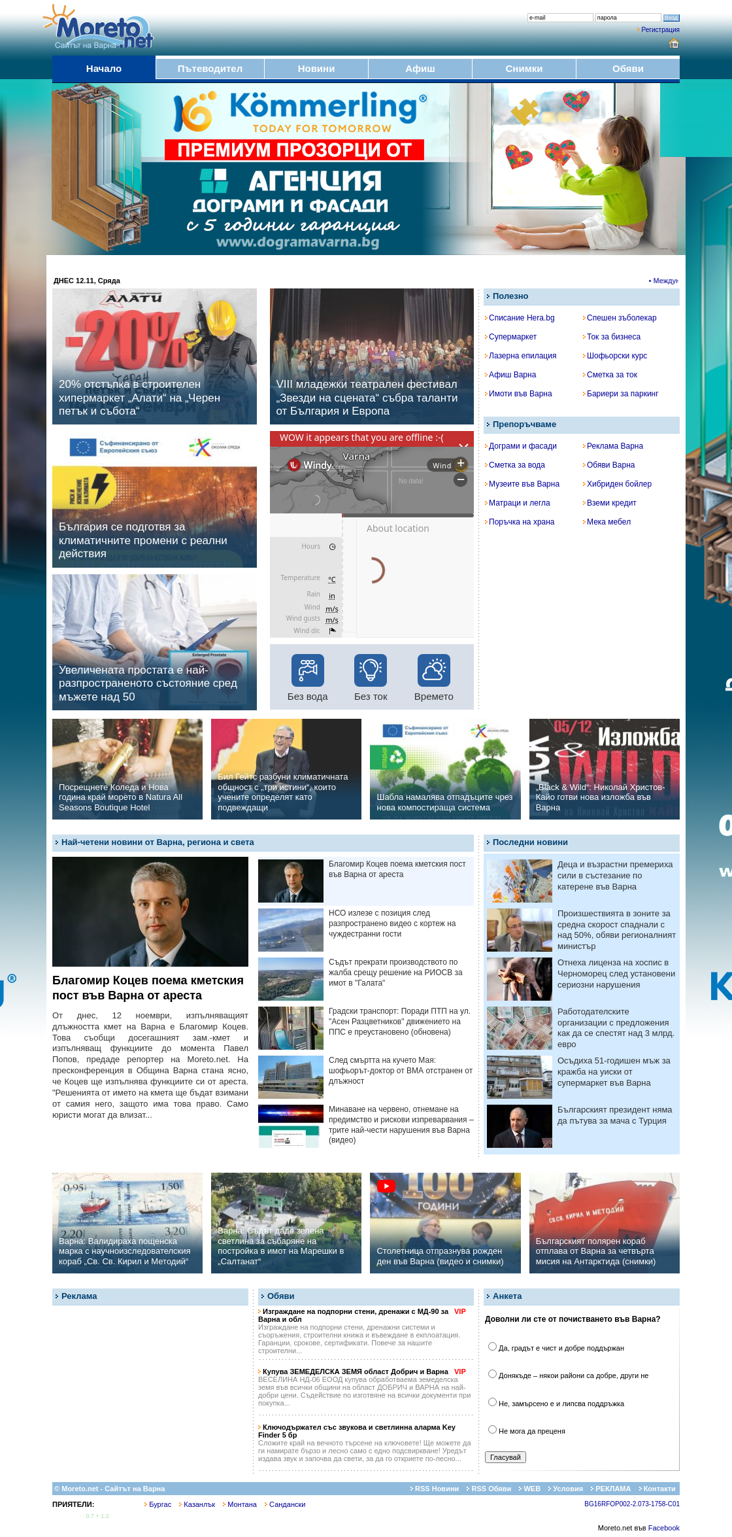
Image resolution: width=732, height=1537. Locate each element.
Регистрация (661, 29)
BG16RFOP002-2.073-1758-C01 (632, 1504)
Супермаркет (511, 336)
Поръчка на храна (520, 522)
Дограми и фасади (521, 446)
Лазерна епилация (520, 355)
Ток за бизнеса (611, 336)
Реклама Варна (613, 446)
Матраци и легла (517, 503)
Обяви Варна (609, 465)
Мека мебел (607, 522)
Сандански (285, 1504)
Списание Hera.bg (520, 317)
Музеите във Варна (522, 484)
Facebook (664, 1528)
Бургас (157, 1504)
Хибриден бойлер (617, 484)
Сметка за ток (610, 374)
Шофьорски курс (615, 355)
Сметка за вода (515, 465)
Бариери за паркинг (621, 393)
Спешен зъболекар (620, 317)
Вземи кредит (610, 503)
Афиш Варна (510, 374)
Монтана (240, 1504)
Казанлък (197, 1504)
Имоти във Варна (518, 393)
